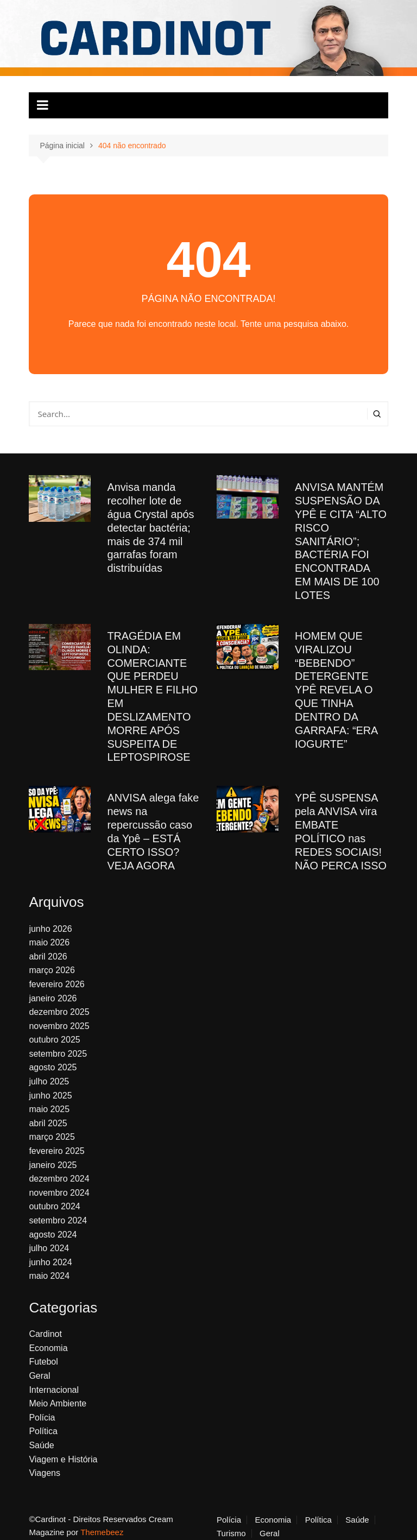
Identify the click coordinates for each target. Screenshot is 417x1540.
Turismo (231, 1522)
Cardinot (45, 1322)
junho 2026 (50, 917)
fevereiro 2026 (56, 972)
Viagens (44, 1461)
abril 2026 (48, 945)
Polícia (42, 1406)
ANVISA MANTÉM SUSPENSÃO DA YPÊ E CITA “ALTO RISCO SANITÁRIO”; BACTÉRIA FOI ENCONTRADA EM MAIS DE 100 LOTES (341, 539)
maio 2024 (49, 1264)
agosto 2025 (53, 1056)
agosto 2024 (53, 1223)
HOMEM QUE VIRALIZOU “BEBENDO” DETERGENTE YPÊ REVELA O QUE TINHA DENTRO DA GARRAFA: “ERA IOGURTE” (336, 684)
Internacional (54, 1378)
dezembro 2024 (59, 1167)
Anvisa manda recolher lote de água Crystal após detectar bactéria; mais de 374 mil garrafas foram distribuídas (150, 526)
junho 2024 (50, 1250)
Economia (48, 1336)
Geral (39, 1364)
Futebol (43, 1350)
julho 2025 (49, 1070)
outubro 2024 (54, 1195)
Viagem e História (63, 1447)
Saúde (41, 1433)
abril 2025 (48, 1111)
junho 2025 (50, 1084)
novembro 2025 (59, 1014)
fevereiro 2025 (56, 1139)
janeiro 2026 (53, 986)
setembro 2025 (58, 1042)
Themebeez (101, 1520)
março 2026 (52, 958)
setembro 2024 (58, 1209)
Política (43, 1419)
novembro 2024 (59, 1181)
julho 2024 (49, 1236)
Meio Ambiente (57, 1392)
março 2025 (52, 1125)
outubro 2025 (54, 1028)
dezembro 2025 (59, 1000)
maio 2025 (49, 1097)
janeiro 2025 (53, 1153)
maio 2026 (49, 931)
